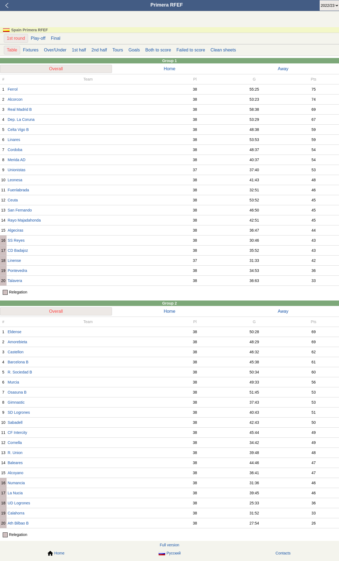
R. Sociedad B (20, 372)
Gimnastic (16, 402)
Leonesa (15, 180)
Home (169, 68)
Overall (56, 68)
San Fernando (20, 210)
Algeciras (15, 230)
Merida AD (16, 160)
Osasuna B (17, 392)
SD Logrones (19, 412)
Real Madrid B (20, 109)
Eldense (15, 332)
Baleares (15, 463)
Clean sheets (223, 50)
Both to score (158, 50)
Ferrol (13, 89)
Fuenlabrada (18, 190)
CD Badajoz (18, 250)
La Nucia (15, 493)
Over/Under (55, 50)
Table (12, 50)
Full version (169, 545)
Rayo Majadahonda (24, 220)
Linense (14, 260)
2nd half (99, 50)
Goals (134, 50)
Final (55, 38)
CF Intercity (17, 432)
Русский (169, 553)
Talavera (15, 280)
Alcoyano (15, 473)
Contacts (283, 553)
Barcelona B (18, 362)
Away (283, 68)
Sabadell (15, 422)
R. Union (15, 452)
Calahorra (16, 513)
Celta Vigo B (18, 129)
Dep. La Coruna (21, 119)
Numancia (16, 483)
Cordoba (15, 150)
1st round (16, 38)
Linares (14, 139)
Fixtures (30, 50)
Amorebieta (17, 342)
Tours (117, 50)
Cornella (15, 442)
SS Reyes (16, 240)
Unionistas (16, 170)
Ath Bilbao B (18, 523)
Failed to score (191, 50)
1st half (79, 50)
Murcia (13, 382)
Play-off (38, 38)
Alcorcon (15, 99)
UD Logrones (19, 503)
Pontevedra (17, 270)
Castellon (15, 352)
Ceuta (13, 200)
